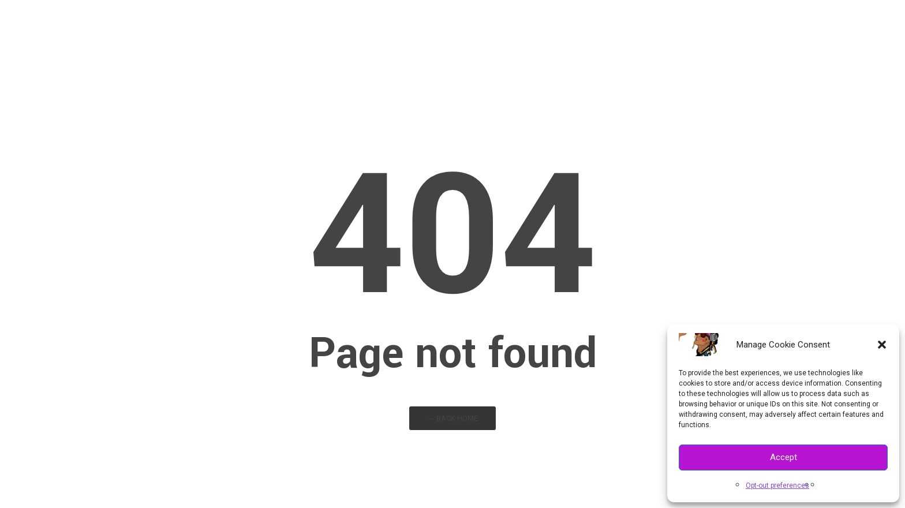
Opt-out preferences (777, 485)
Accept (783, 457)
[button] (882, 344)
